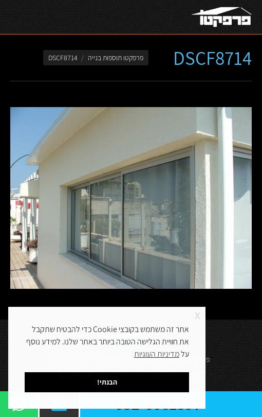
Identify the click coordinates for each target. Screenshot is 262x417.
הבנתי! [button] (107, 382)
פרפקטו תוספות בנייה (115, 57)
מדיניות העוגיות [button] (156, 354)
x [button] (197, 314)
